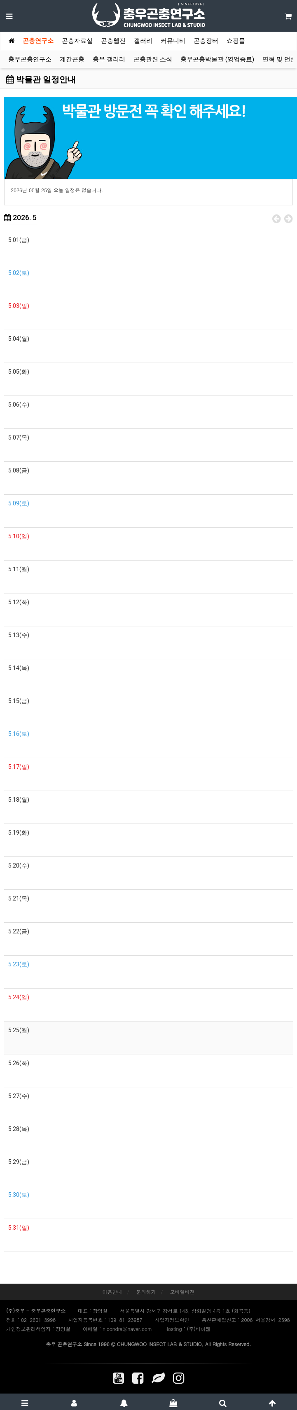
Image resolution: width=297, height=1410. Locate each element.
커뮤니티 (173, 40)
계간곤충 (72, 59)
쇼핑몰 (236, 40)
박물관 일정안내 (41, 79)
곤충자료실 (77, 40)
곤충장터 (206, 40)
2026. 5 (20, 217)
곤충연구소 (38, 40)
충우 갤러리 (109, 59)
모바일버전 (182, 1291)
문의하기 (146, 1291)
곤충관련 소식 (152, 59)
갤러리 (143, 40)
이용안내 (112, 1291)
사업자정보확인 (171, 1319)
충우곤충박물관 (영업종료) (217, 59)
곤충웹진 (113, 40)
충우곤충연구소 (29, 59)
